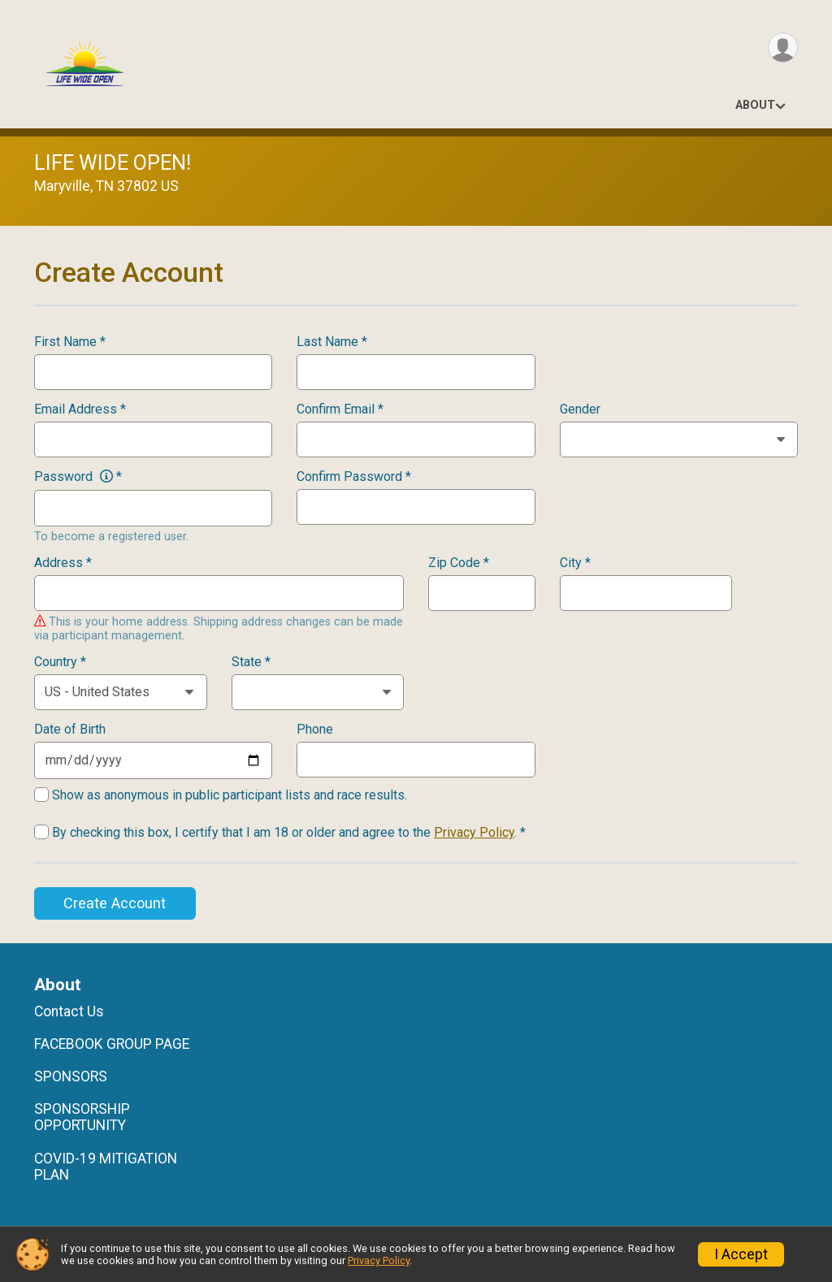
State (251, 662)
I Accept (741, 1254)
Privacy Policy (474, 832)
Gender (580, 409)
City (575, 563)
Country (60, 662)
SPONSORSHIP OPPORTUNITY (82, 1117)
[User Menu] (783, 47)
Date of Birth (70, 729)
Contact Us (69, 1011)
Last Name (332, 342)
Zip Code (458, 563)
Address (63, 563)
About (755, 105)
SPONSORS (70, 1076)
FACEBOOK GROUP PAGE (111, 1044)
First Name (70, 342)
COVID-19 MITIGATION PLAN (105, 1166)
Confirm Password (354, 477)
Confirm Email (340, 409)
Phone (315, 729)
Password (78, 477)
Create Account (114, 903)
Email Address (80, 409)
